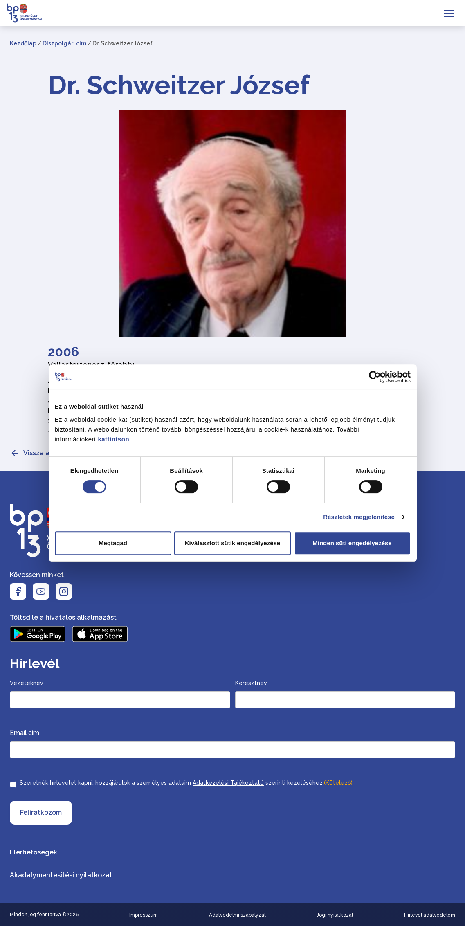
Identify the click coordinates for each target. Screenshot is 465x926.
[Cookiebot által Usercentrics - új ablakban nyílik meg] (375, 377)
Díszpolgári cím (64, 43)
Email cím (24, 733)
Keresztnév (251, 683)
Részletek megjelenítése (359, 516)
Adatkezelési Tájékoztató (228, 783)
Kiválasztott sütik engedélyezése (232, 542)
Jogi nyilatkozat (335, 915)
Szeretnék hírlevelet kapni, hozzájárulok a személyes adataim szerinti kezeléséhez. (186, 783)
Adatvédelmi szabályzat (237, 915)
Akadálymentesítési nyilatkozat (61, 875)
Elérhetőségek (33, 852)
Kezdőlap (23, 43)
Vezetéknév (26, 683)
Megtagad (113, 542)
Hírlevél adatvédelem (429, 915)
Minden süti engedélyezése (351, 542)
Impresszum (143, 915)
